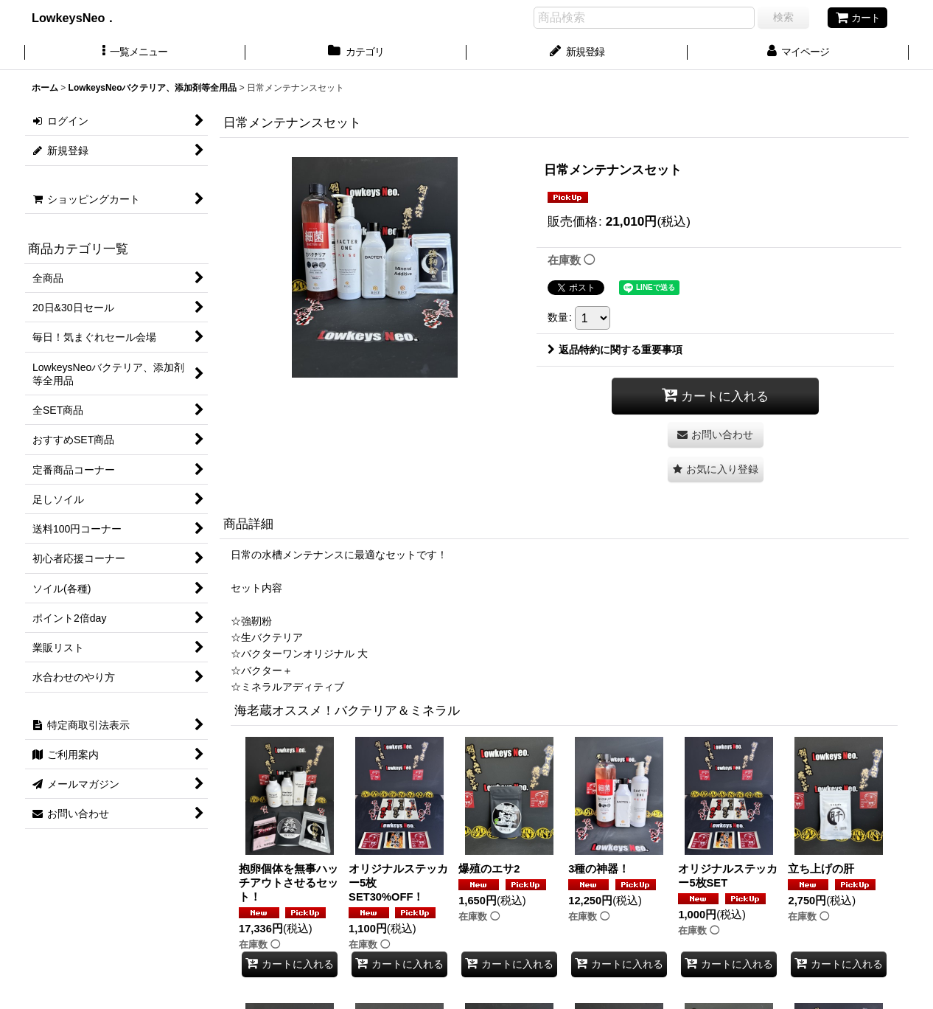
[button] (134, 53)
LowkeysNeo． (86, 17)
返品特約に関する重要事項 (615, 350)
